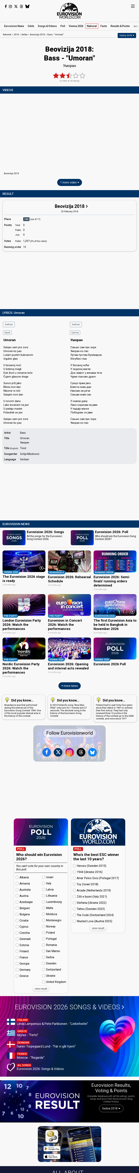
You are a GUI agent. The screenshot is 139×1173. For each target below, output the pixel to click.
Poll (62, 26)
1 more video (69, 182)
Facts (103, 26)
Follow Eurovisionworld (69, 732)
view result (41, 987)
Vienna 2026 (76, 26)
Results (120, 26)
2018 (16, 34)
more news (69, 684)
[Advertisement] (69, 279)
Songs (47, 26)
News (14, 26)
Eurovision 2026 (69, 1006)
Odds (31, 26)
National (92, 26)
